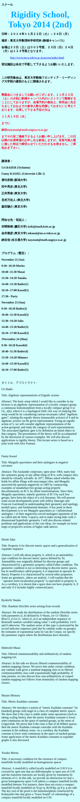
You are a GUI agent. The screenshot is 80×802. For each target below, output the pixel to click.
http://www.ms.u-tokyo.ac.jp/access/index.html (37, 57)
